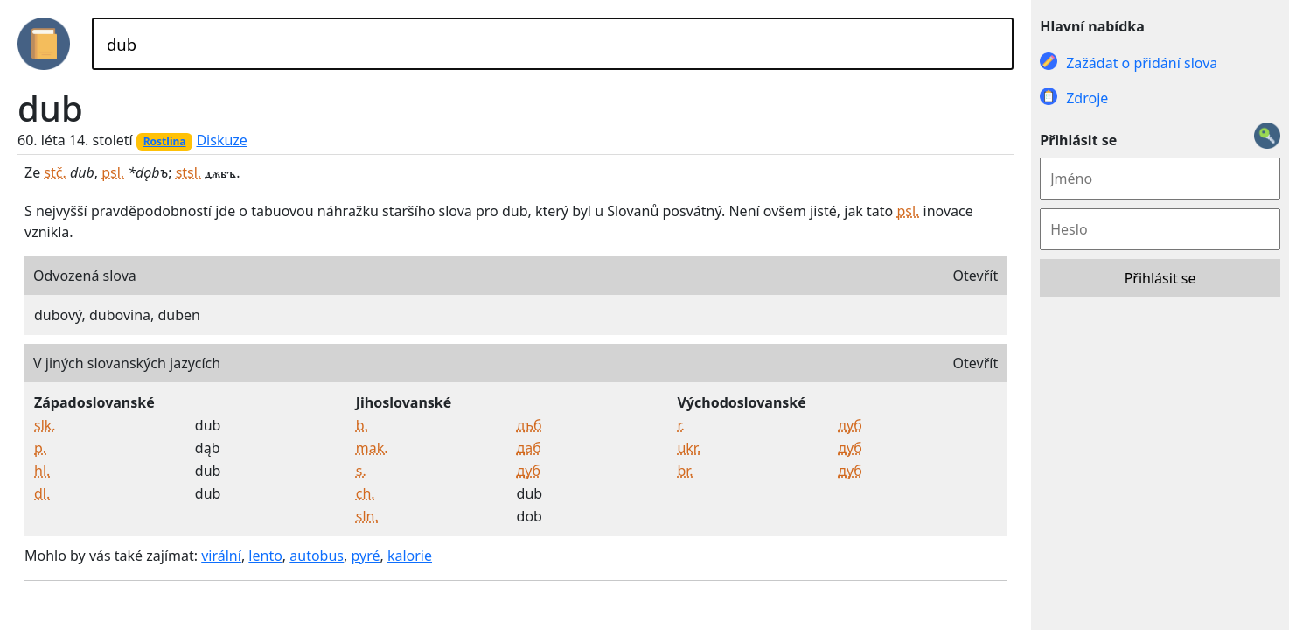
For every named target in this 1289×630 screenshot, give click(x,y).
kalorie (409, 555)
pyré (365, 555)
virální (221, 555)
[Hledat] (553, 44)
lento (265, 555)
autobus (316, 555)
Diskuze (221, 140)
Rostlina (164, 141)
